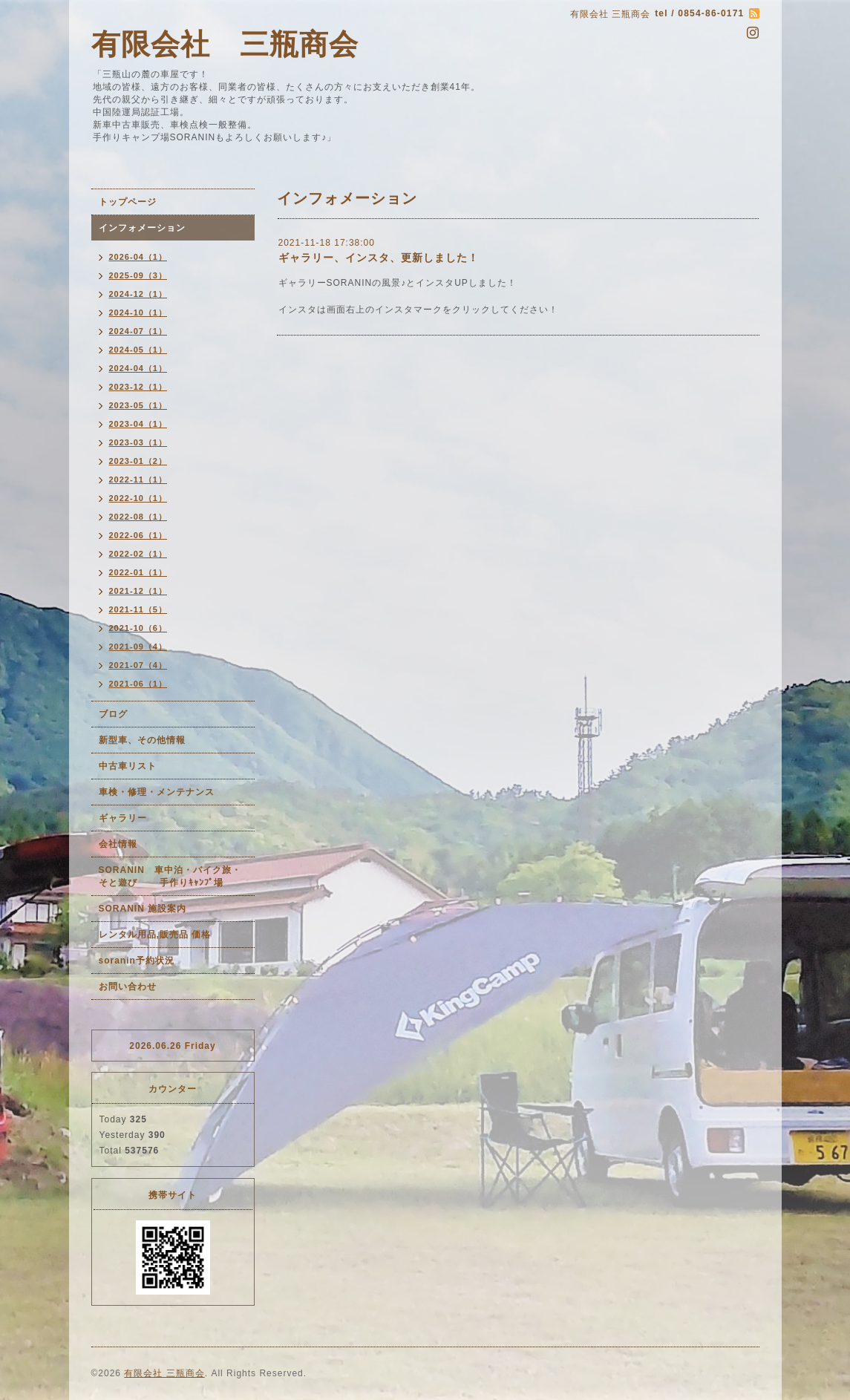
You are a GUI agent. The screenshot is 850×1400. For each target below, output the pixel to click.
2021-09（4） (138, 646)
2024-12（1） (138, 294)
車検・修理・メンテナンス (157, 792)
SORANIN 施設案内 (143, 908)
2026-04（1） (138, 256)
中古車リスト (128, 766)
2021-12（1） (138, 590)
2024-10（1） (138, 312)
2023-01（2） (138, 461)
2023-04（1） (138, 423)
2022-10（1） (138, 498)
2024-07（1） (138, 331)
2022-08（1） (138, 516)
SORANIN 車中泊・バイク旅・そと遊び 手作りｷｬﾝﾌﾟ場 (170, 876)
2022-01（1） (138, 572)
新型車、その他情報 (142, 740)
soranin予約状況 (136, 960)
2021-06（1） (138, 683)
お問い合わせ (128, 986)
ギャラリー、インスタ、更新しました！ (378, 258)
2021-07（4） (138, 665)
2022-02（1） (138, 553)
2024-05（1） (138, 349)
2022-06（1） (138, 535)
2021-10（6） (138, 628)
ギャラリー (123, 818)
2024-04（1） (138, 368)
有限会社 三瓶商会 (225, 44)
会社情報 (118, 844)
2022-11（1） (138, 479)
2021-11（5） (138, 609)
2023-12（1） (138, 386)
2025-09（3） (138, 275)
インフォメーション (142, 228)
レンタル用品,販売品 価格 (155, 934)
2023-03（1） (138, 442)
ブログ (113, 714)
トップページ (128, 202)
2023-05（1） (138, 405)
